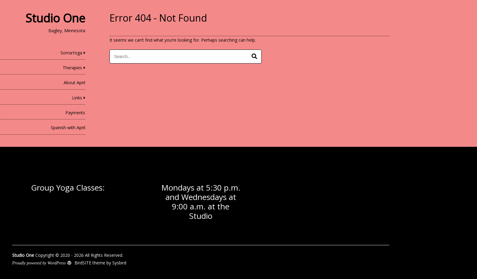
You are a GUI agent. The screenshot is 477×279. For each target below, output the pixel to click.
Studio (200, 215)
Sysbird (119, 263)
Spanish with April (68, 127)
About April (74, 82)
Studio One (55, 18)
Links (77, 98)
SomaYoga (71, 53)
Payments (75, 112)
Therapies (72, 68)
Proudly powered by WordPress (39, 263)
